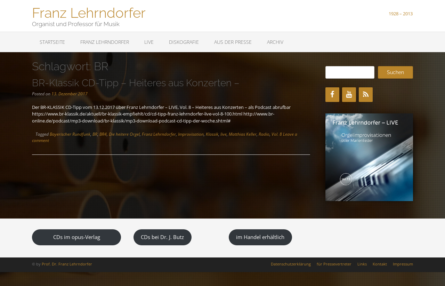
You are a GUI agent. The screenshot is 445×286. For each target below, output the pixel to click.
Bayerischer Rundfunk (70, 134)
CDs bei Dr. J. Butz (162, 236)
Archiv (275, 42)
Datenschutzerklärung (291, 264)
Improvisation (191, 134)
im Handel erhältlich (260, 236)
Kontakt (380, 264)
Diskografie (184, 42)
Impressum (403, 264)
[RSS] (366, 94)
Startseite (52, 42)
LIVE (149, 42)
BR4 (103, 134)
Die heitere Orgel (124, 134)
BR (94, 134)
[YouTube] (349, 94)
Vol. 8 (277, 134)
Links (362, 264)
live (223, 134)
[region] (369, 157)
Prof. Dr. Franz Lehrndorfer (67, 264)
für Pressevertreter (334, 264)
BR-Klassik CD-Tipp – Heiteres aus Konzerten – (136, 83)
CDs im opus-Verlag (76, 236)
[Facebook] (332, 94)
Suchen (395, 72)
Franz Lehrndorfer (89, 12)
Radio (264, 134)
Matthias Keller (243, 134)
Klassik (212, 134)
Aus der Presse (233, 42)
